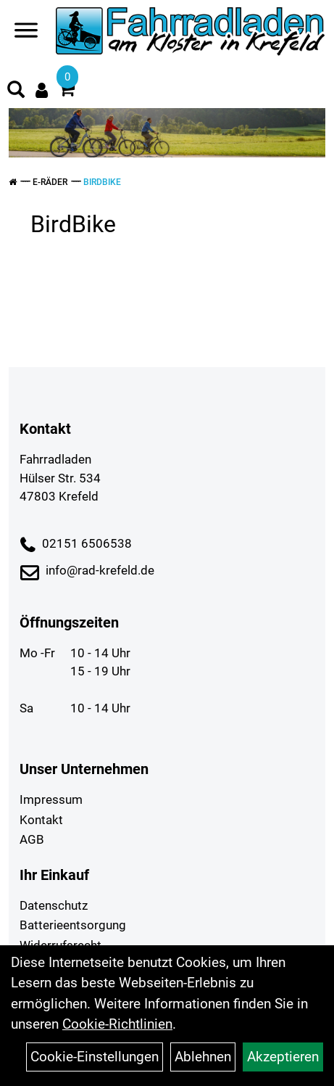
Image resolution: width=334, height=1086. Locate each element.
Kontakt (41, 820)
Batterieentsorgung (73, 925)
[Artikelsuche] (16, 91)
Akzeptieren (283, 1056)
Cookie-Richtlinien (117, 1024)
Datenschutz (54, 905)
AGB (32, 839)
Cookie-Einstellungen (94, 1056)
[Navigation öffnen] (26, 33)
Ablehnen (203, 1056)
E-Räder (50, 182)
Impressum (51, 799)
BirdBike (102, 182)
